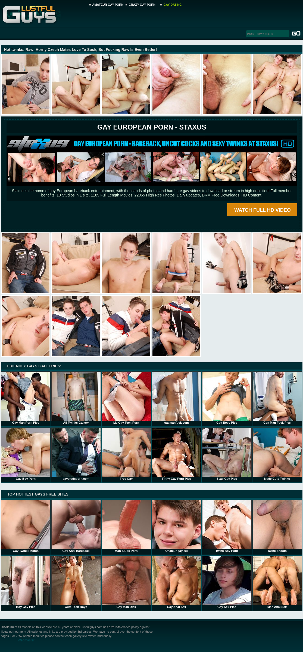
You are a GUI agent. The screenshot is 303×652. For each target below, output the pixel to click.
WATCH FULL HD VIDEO (262, 210)
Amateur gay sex (176, 526)
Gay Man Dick (126, 582)
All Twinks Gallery (76, 397)
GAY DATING (173, 4)
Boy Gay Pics (26, 582)
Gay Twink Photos (26, 526)
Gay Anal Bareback (76, 526)
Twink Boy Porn (227, 526)
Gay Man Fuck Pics (277, 397)
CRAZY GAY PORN (142, 4)
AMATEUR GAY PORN (108, 4)
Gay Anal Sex (176, 582)
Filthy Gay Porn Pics (176, 454)
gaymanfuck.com (176, 397)
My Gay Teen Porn (126, 397)
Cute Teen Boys (76, 582)
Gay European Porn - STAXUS (151, 127)
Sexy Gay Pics (227, 454)
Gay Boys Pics (227, 397)
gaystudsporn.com (76, 454)
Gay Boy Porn (26, 454)
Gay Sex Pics (227, 582)
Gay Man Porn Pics (26, 397)
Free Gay (126, 454)
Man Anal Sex (277, 582)
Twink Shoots (277, 526)
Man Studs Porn (126, 526)
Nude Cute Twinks (277, 454)
